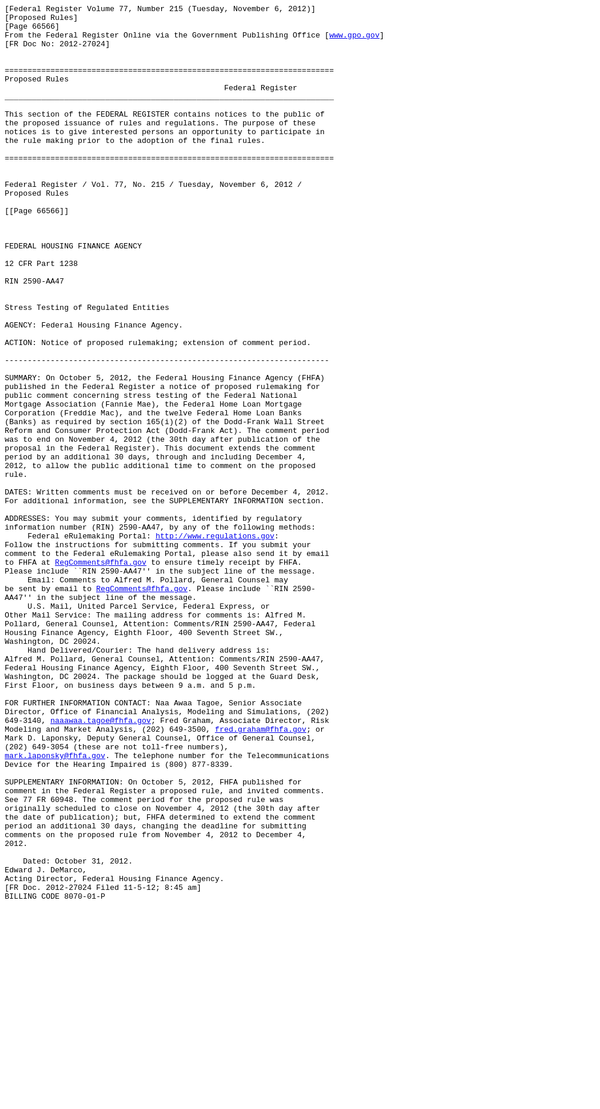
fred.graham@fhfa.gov (260, 874)
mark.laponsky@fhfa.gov (55, 906)
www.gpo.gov (354, 41)
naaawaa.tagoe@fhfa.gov (100, 864)
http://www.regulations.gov (214, 642)
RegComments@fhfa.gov (100, 674)
